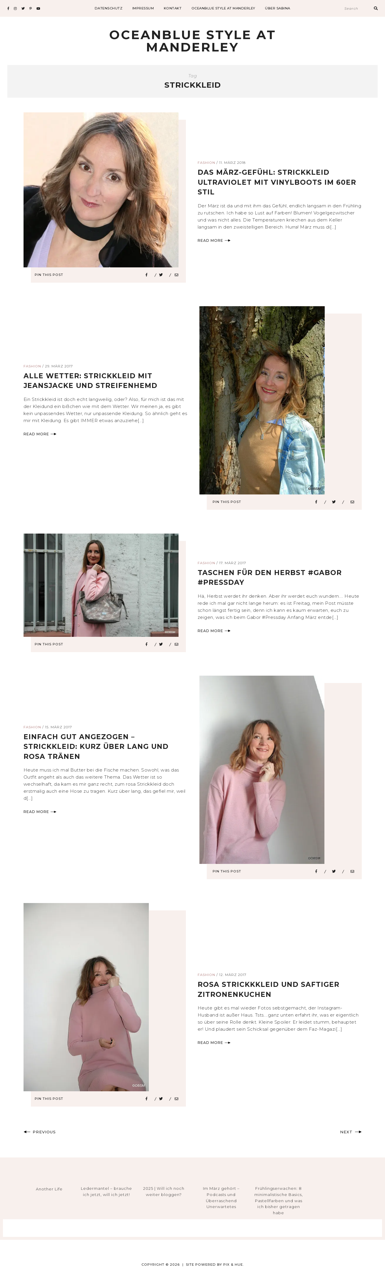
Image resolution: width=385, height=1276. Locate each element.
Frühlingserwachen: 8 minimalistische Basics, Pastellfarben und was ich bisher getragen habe (278, 1200)
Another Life (49, 1189)
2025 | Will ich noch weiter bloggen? (163, 1191)
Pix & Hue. (233, 1264)
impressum (143, 8)
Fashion (206, 163)
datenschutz (109, 8)
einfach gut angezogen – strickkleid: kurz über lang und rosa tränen (99, 746)
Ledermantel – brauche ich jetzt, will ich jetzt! (106, 1191)
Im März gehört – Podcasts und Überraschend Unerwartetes (221, 1197)
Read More (214, 240)
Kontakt (173, 8)
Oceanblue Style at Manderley (223, 8)
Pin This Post (51, 275)
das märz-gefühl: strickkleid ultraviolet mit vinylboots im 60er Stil (279, 182)
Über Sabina (277, 8)
